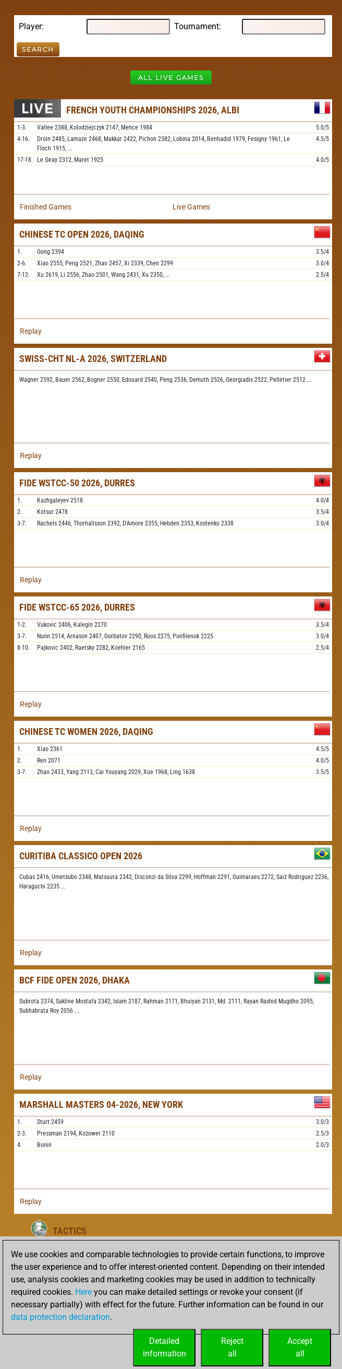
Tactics (70, 1230)
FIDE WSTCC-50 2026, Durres (77, 482)
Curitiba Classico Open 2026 (80, 855)
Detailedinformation (164, 1347)
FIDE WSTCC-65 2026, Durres (77, 607)
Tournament (196, 26)
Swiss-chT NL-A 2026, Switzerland (93, 358)
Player (30, 26)
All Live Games (171, 77)
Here (83, 1292)
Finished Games (45, 207)
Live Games (191, 207)
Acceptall (299, 1347)
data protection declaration (60, 1317)
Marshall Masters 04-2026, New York (101, 1104)
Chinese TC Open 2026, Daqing (81, 234)
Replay (31, 331)
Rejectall (232, 1347)
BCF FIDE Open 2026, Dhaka (74, 980)
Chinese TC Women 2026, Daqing (86, 731)
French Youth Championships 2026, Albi (152, 109)
